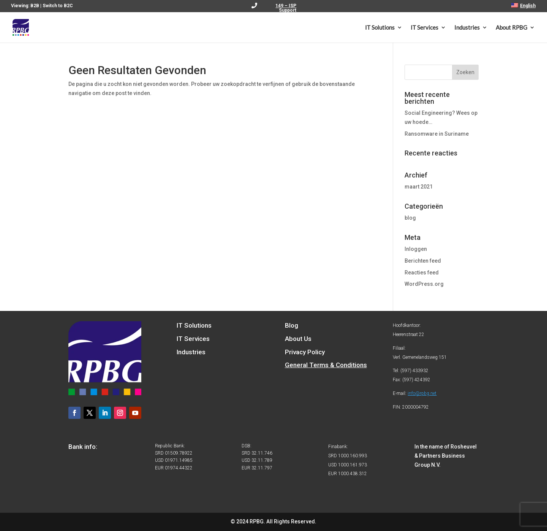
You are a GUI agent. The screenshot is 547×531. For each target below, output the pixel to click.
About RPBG (511, 28)
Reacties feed (422, 272)
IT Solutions (380, 28)
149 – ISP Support (285, 8)
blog (410, 218)
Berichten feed (423, 261)
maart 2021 (419, 187)
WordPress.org (424, 284)
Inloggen (416, 249)
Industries (467, 28)
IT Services (424, 28)
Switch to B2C (58, 5)
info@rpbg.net (422, 393)
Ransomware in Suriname (437, 134)
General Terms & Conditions (326, 365)
